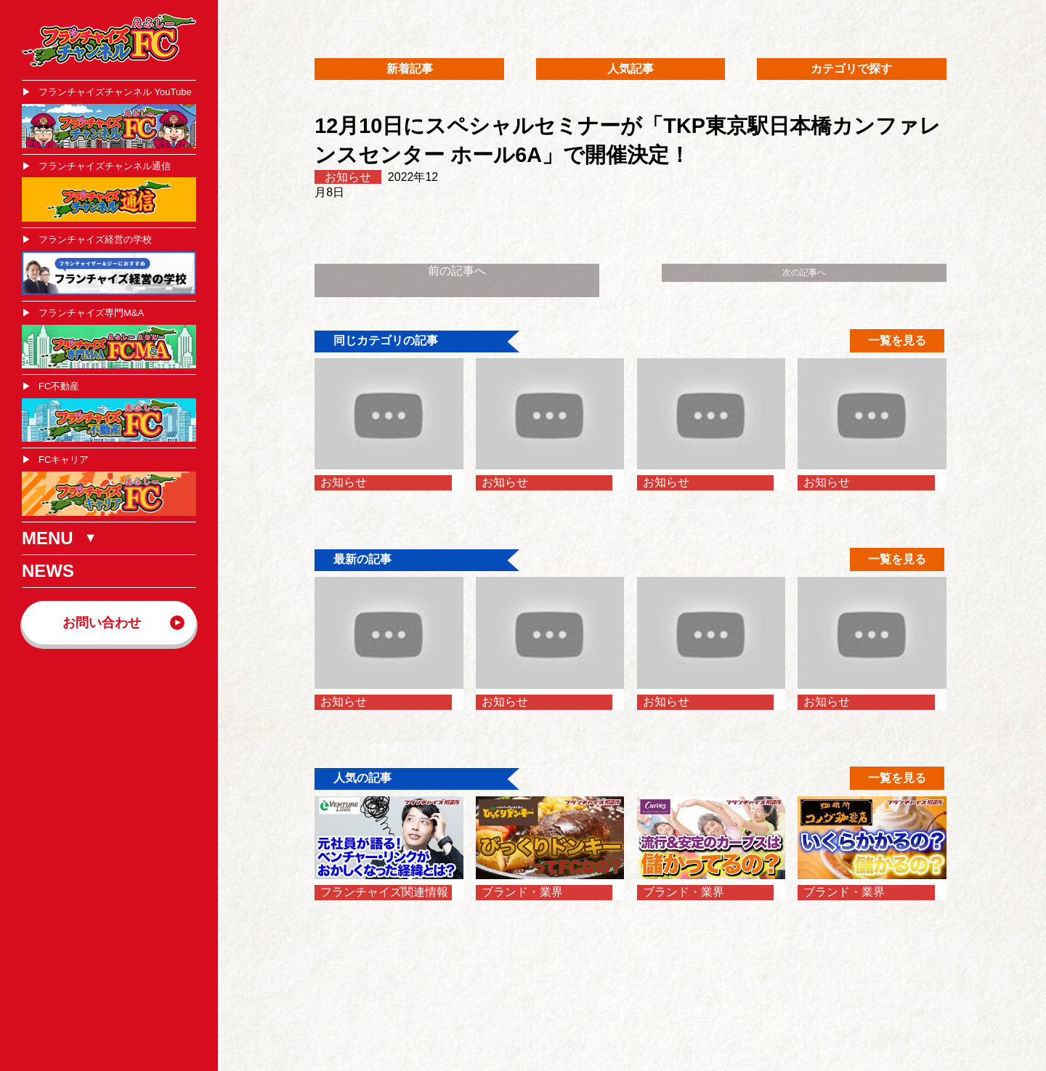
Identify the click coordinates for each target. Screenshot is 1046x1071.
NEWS (48, 571)
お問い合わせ (101, 622)
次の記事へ (804, 272)
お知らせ (348, 177)
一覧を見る (897, 340)
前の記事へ (457, 270)
